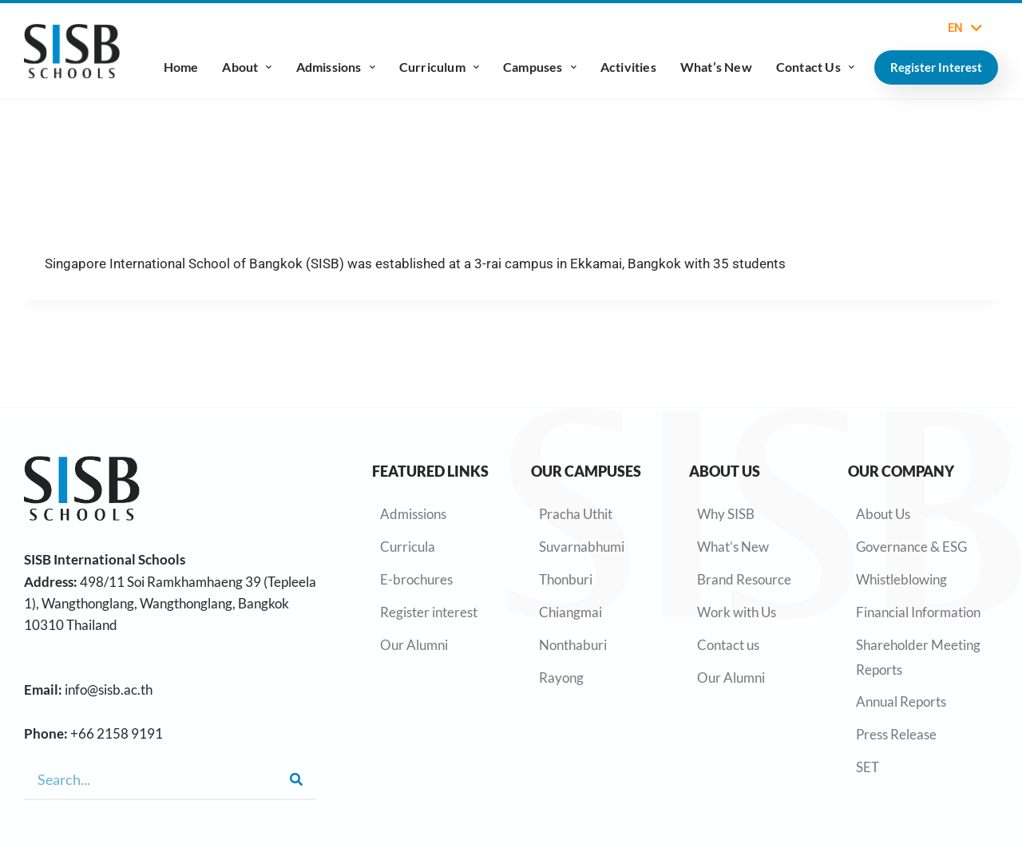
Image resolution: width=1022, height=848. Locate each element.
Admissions (335, 66)
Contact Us (815, 66)
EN (965, 28)
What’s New (716, 66)
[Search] (296, 779)
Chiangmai (570, 612)
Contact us (728, 644)
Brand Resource (744, 579)
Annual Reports (901, 701)
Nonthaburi (573, 644)
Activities (628, 66)
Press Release (896, 734)
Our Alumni (414, 644)
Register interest (428, 612)
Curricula (407, 546)
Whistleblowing (901, 579)
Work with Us (736, 612)
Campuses (539, 66)
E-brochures (416, 579)
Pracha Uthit (575, 513)
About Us (883, 513)
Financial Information (918, 612)
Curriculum (439, 66)
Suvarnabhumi (581, 546)
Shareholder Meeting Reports (918, 657)
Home (181, 66)
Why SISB (726, 513)
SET (867, 767)
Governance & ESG (911, 546)
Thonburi (565, 579)
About (246, 66)
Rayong (561, 677)
